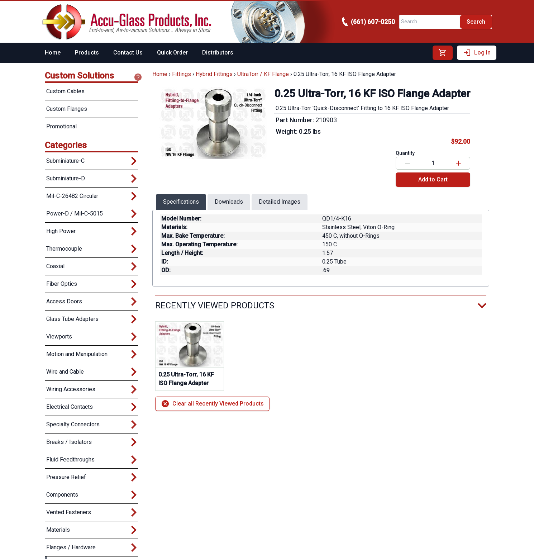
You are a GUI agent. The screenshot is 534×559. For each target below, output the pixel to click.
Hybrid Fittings (214, 74)
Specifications (181, 201)
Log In (477, 52)
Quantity (405, 153)
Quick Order (172, 52)
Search (476, 21)
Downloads (229, 201)
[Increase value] (458, 163)
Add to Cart (433, 179)
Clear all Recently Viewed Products (212, 403)
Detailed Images (279, 201)
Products (87, 52)
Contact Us (128, 52)
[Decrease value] (407, 163)
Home (53, 52)
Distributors (217, 52)
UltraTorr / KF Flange (263, 74)
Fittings (181, 74)
